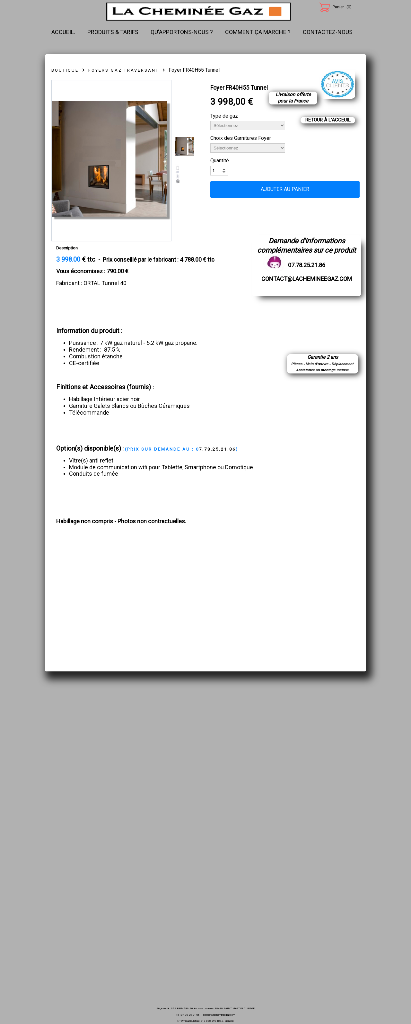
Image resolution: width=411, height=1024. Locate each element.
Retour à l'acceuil (328, 120)
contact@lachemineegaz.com (306, 278)
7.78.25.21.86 (181, 449)
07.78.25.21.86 (306, 265)
